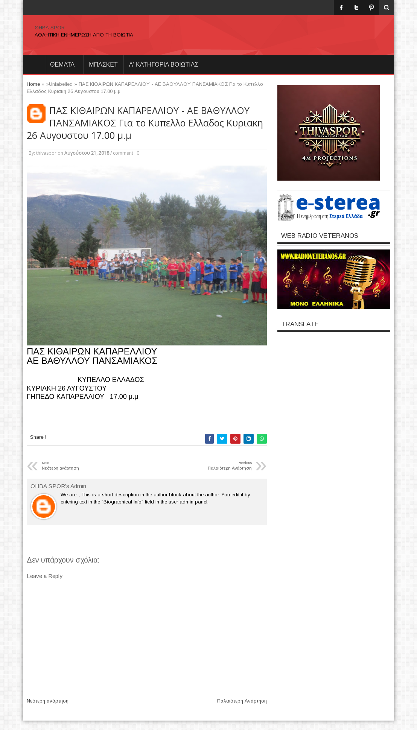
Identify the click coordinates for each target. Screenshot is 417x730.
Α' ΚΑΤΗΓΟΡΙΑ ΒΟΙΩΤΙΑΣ (164, 64)
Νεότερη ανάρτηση (47, 701)
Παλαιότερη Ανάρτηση (242, 701)
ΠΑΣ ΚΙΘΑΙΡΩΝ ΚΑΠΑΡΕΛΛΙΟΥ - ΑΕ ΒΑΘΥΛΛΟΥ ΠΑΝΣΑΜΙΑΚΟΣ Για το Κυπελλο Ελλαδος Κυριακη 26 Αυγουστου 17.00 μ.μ (145, 122)
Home (34, 64)
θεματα (62, 64)
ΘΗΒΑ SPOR (50, 27)
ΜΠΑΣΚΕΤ (103, 64)
